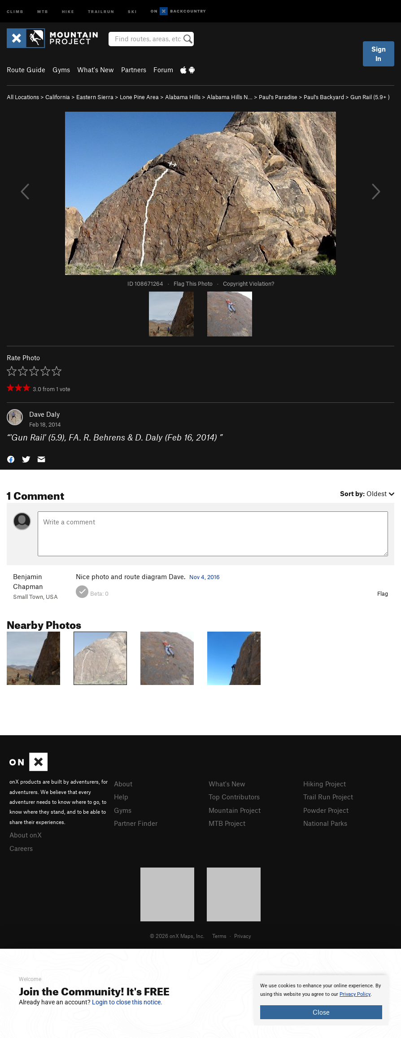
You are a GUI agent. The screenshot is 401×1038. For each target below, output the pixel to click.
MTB (42, 11)
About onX (25, 835)
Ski (132, 11)
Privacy (242, 936)
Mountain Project (235, 810)
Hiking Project (324, 784)
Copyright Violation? (248, 283)
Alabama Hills (182, 96)
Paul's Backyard (324, 96)
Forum (163, 69)
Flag (382, 593)
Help (121, 797)
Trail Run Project (328, 797)
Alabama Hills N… (230, 96)
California (57, 96)
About (123, 784)
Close (321, 1012)
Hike (68, 11)
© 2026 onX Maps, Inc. (177, 936)
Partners (133, 69)
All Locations (23, 96)
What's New (95, 69)
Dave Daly (44, 414)
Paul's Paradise (278, 96)
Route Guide (26, 69)
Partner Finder (135, 823)
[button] (11, 458)
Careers (21, 848)
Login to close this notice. (127, 1002)
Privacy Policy (355, 994)
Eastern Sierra (94, 96)
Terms (219, 936)
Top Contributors (234, 797)
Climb (15, 11)
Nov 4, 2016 (204, 576)
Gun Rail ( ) (370, 96)
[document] (321, 1000)
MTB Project (227, 823)
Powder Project (326, 810)
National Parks (325, 823)
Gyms (61, 69)
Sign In (378, 53)
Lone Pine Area (139, 96)
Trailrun (101, 11)
